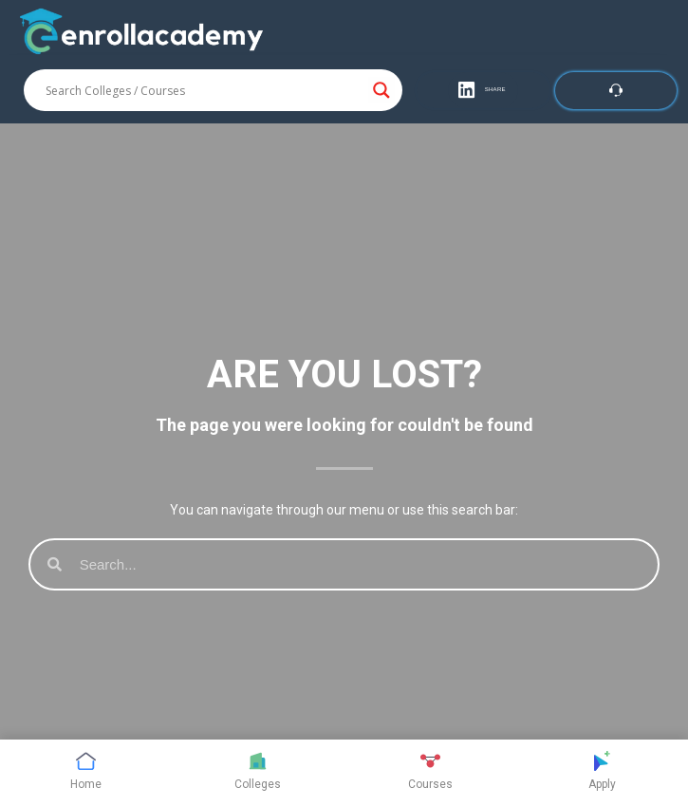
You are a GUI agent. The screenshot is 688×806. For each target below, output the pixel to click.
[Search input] (204, 90)
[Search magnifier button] (381, 90)
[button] (482, 90)
